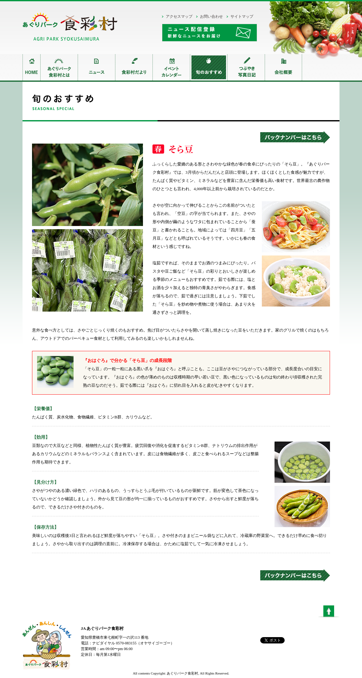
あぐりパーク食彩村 (70, 28)
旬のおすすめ (208, 67)
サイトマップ (241, 16)
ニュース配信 (209, 33)
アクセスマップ (179, 16)
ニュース (96, 67)
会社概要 (283, 67)
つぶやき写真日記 (246, 67)
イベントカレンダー (171, 67)
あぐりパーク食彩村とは (59, 67)
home (31, 67)
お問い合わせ (211, 16)
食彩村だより (133, 67)
